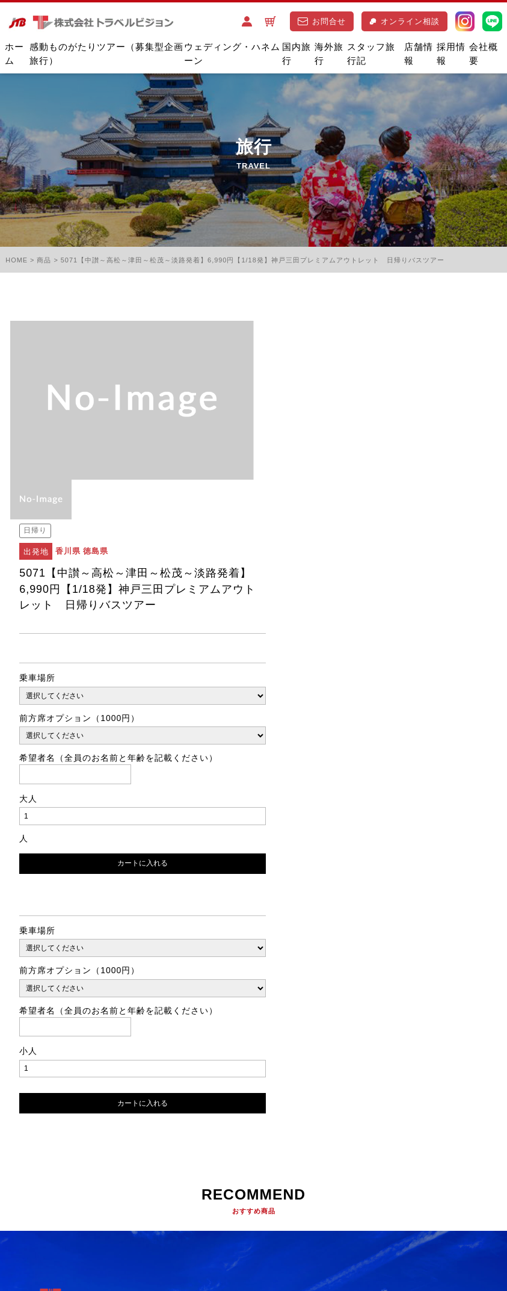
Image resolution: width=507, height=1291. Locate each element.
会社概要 (483, 54)
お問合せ (322, 21)
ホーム (14, 54)
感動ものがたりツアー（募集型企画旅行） (106, 54)
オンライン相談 (404, 21)
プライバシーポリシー (52, 1199)
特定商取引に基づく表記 (56, 1219)
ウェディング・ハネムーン (232, 54)
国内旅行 (296, 54)
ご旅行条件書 (137, 1199)
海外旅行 (329, 54)
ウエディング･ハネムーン (163, 1140)
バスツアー (75, 1140)
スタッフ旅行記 (371, 54)
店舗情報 (418, 54)
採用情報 (451, 54)
